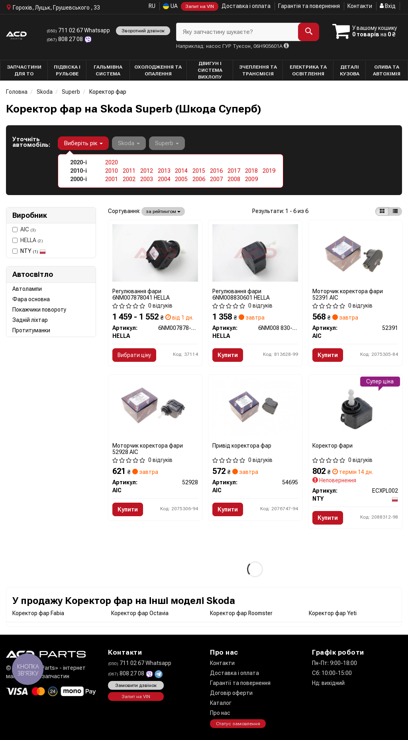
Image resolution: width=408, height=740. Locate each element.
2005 (181, 179)
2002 (129, 179)
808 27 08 (65, 39)
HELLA (27, 240)
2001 (111, 179)
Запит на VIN (199, 6)
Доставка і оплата (246, 6)
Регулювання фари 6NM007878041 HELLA (141, 294)
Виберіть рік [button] (83, 143)
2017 (234, 171)
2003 (146, 179)
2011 (129, 171)
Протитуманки (31, 330)
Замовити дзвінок (136, 685)
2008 (234, 179)
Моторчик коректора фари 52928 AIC (147, 448)
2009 (251, 179)
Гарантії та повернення (240, 683)
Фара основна (31, 299)
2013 (164, 171)
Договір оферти (231, 693)
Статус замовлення (238, 723)
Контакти (359, 6)
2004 (164, 179)
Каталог (220, 703)
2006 (198, 179)
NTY (33, 251)
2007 (216, 179)
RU (152, 6)
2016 (216, 171)
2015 (198, 171)
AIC (24, 229)
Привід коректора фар (241, 445)
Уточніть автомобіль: (31, 142)
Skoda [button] (129, 143)
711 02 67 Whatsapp (78, 30)
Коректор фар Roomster (241, 613)
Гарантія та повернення (309, 6)
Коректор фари (332, 445)
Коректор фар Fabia (38, 613)
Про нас (220, 713)
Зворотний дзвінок (143, 31)
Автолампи (27, 289)
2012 (146, 171)
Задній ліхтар (30, 320)
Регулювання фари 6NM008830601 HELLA (241, 294)
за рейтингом (163, 211)
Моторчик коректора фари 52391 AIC (347, 294)
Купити (228, 355)
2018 (251, 171)
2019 (269, 171)
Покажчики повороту (39, 309)
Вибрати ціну (134, 355)
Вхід (388, 6)
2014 (181, 171)
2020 (111, 162)
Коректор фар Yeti (333, 613)
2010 (111, 171)
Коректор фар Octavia (140, 613)
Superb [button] (167, 143)
